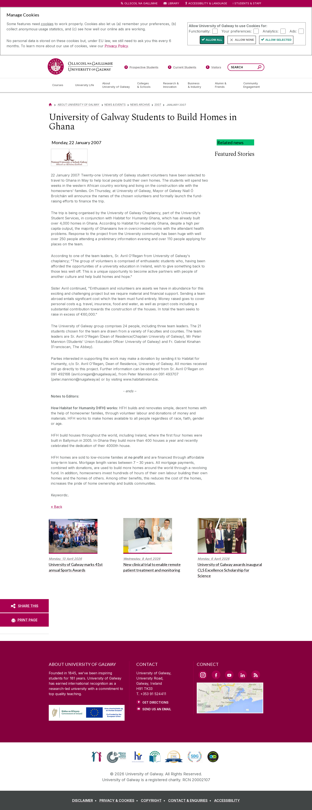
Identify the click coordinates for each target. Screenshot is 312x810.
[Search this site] (259, 68)
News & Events (115, 104)
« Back (56, 507)
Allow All (214, 39)
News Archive (140, 104)
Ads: (293, 31)
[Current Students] (182, 68)
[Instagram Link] (202, 675)
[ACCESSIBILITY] (227, 800)
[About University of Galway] (116, 85)
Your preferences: (236, 31)
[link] (96, 756)
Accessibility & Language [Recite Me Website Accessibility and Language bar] (206, 3)
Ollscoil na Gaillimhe (141, 3)
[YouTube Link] (229, 674)
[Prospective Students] (141, 68)
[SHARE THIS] (24, 606)
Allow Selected (278, 39)
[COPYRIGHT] (154, 800)
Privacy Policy (116, 46)
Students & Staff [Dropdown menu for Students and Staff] (247, 3)
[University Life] (85, 85)
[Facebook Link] (216, 674)
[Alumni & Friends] (225, 85)
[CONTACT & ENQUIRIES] (190, 800)
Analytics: (270, 31)
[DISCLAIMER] (85, 800)
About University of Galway (79, 104)
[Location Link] (230, 711)
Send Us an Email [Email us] (156, 709)
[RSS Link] (255, 674)
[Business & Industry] (197, 85)
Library (173, 3)
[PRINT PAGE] (24, 620)
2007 (157, 104)
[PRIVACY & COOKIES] (119, 800)
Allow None (244, 39)
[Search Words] (246, 67)
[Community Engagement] (251, 85)
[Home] (50, 104)
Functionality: (199, 31)
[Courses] (60, 85)
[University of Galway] (80, 66)
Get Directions (155, 702)
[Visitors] (213, 68)
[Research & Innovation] (172, 85)
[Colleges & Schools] (147, 85)
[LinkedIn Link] (242, 674)
